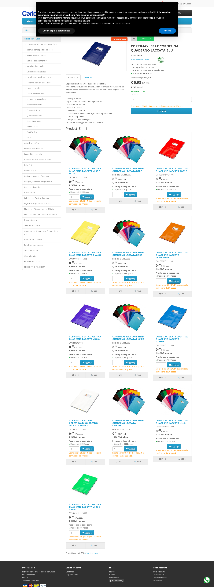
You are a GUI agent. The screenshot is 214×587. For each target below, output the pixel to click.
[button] (174, 7)
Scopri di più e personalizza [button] (56, 31)
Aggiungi (161, 110)
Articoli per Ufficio (32, 143)
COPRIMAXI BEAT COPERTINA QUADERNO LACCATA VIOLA (85, 338)
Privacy (25, 577)
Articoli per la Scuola (32, 39)
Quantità (134, 94)
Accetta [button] (167, 31)
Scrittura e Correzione (33, 148)
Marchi (112, 572)
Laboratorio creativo (33, 239)
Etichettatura (29, 192)
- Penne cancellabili (33, 104)
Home (30, 21)
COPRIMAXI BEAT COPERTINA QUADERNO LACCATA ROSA (128, 254)
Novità (112, 574)
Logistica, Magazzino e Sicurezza (37, 203)
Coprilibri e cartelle (93, 553)
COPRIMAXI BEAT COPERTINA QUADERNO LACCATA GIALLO (85, 254)
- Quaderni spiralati (33, 115)
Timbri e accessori (32, 225)
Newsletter (157, 580)
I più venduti (114, 577)
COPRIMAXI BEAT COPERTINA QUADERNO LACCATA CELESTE (128, 423)
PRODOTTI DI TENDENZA (34, 267)
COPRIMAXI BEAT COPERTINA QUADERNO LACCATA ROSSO (172, 170)
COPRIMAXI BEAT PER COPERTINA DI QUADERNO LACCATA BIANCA (83, 423)
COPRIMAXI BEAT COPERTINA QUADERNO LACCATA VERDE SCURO (85, 171)
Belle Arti (28, 165)
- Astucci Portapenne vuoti (36, 61)
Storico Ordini (159, 574)
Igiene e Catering (31, 220)
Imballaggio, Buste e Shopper (36, 198)
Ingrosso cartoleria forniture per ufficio (38, 572)
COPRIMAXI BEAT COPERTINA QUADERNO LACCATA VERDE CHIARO (85, 507)
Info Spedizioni (28, 574)
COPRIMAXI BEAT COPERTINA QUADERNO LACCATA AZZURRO (172, 339)
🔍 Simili (95, 209)
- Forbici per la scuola (34, 93)
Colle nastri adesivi (32, 187)
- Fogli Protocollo (32, 88)
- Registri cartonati (32, 121)
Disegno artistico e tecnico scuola (38, 159)
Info (75, 209)
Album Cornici (30, 256)
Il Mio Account (159, 572)
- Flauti (27, 137)
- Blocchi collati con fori (34, 66)
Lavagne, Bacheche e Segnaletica (38, 181)
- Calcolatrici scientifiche (35, 72)
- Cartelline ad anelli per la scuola (39, 77)
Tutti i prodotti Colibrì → (150, 59)
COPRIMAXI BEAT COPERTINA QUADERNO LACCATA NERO (128, 170)
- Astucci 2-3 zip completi (35, 55)
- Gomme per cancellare (35, 99)
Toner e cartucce (31, 250)
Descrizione (73, 77)
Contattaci (70, 572)
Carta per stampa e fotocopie (36, 176)
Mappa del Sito (72, 574)
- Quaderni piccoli (32, 110)
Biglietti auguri (30, 170)
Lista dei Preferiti (160, 577)
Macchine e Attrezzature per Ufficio (39, 209)
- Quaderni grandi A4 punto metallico (40, 44)
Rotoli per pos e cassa (33, 245)
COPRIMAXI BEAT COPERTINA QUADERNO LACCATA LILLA (172, 421)
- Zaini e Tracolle (32, 126)
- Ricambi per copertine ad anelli (38, 50)
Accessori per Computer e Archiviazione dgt (41, 232)
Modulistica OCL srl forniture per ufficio (40, 214)
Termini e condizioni (30, 580)
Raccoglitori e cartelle (33, 154)
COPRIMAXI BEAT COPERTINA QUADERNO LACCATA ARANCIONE (172, 255)
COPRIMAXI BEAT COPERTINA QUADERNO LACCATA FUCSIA (128, 338)
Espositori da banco (32, 261)
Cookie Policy (117, 581)
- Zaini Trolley (30, 132)
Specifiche (87, 77)
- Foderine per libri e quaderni (37, 83)
